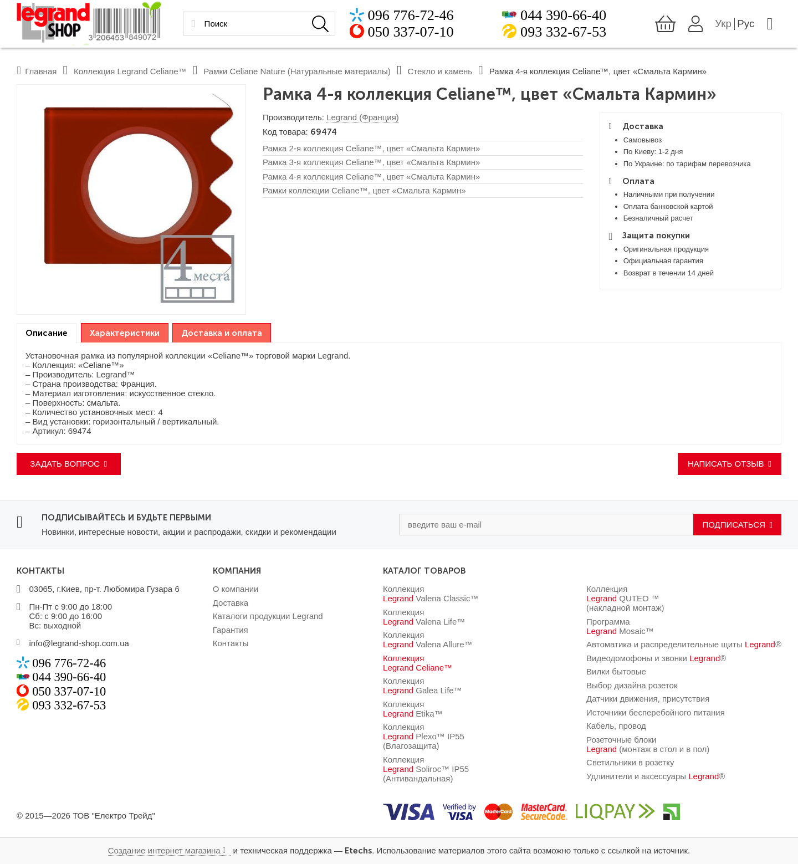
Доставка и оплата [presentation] (221, 333)
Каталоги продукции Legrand (268, 616)
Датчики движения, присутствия (647, 698)
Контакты (231, 643)
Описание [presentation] (46, 333)
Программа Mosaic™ (620, 626)
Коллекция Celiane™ (417, 662)
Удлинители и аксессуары (655, 776)
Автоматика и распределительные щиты (683, 644)
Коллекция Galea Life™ (422, 685)
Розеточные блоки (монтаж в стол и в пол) (647, 744)
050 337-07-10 (411, 33)
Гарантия (230, 630)
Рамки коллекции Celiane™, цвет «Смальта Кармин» (364, 190)
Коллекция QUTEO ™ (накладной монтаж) (625, 598)
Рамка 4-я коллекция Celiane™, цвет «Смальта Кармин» (371, 176)
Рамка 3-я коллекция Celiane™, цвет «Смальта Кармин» (371, 162)
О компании (236, 589)
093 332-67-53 (563, 33)
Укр (723, 24)
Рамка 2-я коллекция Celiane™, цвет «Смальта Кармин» (371, 148)
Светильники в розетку (630, 762)
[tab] (46, 333)
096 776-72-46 (411, 16)
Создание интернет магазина (164, 850)
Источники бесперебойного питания (655, 712)
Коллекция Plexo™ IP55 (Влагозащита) (423, 736)
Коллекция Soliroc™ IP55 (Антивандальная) (426, 769)
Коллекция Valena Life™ (424, 616)
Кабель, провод (616, 725)
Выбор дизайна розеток (631, 685)
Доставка (230, 602)
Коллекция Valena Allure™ (428, 639)
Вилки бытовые (616, 671)
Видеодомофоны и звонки (656, 658)
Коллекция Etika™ (413, 708)
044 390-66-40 (563, 16)
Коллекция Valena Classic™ (430, 593)
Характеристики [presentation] (125, 333)
